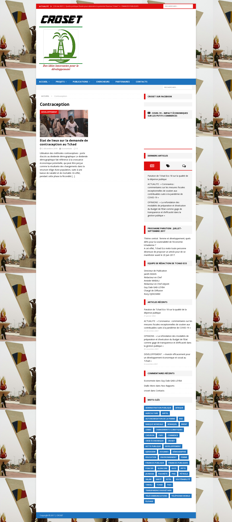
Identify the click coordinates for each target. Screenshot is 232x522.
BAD (181, 418)
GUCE (173, 468)
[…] (73, 176)
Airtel (165, 413)
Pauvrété (162, 474)
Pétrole (184, 474)
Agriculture (151, 413)
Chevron (149, 435)
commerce (173, 435)
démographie (179, 451)
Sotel (168, 479)
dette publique (153, 446)
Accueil (43, 81)
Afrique (179, 408)
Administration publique (158, 408)
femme (184, 457)
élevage (149, 501)
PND (174, 474)
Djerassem (150, 451)
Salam (148, 479)
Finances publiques (178, 463)
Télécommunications (156, 496)
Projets (60, 81)
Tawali (148, 485)
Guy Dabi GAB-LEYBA (171, 380)
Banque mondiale (154, 424)
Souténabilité (183, 479)
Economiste (67, 148)
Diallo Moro (149, 385)
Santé (159, 479)
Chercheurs (102, 81)
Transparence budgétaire (158, 490)
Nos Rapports (167, 385)
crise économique (154, 441)
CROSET (171, 441)
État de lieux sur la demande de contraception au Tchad (64, 142)
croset (147, 390)
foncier (149, 468)
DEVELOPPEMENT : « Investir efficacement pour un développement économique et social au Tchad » (167, 357)
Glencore (162, 468)
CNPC (160, 435)
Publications (80, 81)
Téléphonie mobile (180, 496)
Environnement (168, 457)
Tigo (169, 485)
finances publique (154, 463)
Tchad (160, 485)
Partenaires (123, 81)
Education (150, 457)
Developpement (173, 446)
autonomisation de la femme (160, 418)
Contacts (141, 81)
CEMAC (148, 429)
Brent (184, 424)
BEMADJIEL (172, 424)
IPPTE (183, 468)
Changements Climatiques (169, 429)
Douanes (164, 451)
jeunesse (149, 474)
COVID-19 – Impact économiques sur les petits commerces (168, 114)
